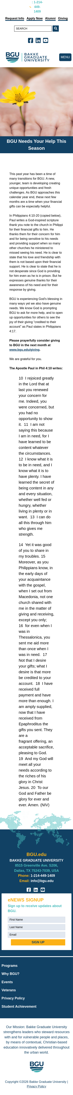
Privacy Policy (13, 998)
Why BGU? (10, 974)
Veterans (9, 990)
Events (7, 982)
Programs (10, 966)
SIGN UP (38, 942)
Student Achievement (19, 1006)
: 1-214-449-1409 (37, 7)
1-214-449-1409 (43, 876)
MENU (65, 57)
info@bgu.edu (42, 881)
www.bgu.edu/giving (24, 349)
